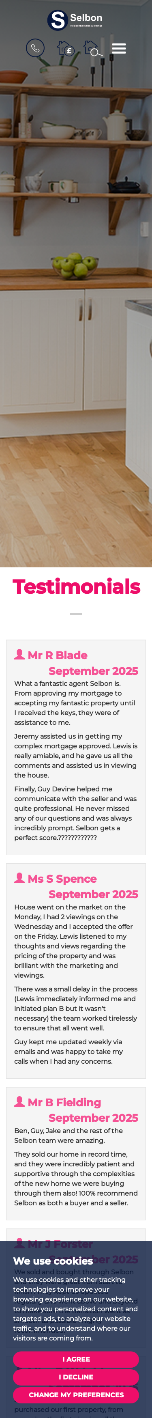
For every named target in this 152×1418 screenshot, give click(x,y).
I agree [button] (76, 1359)
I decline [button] (76, 1377)
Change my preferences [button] (76, 1395)
